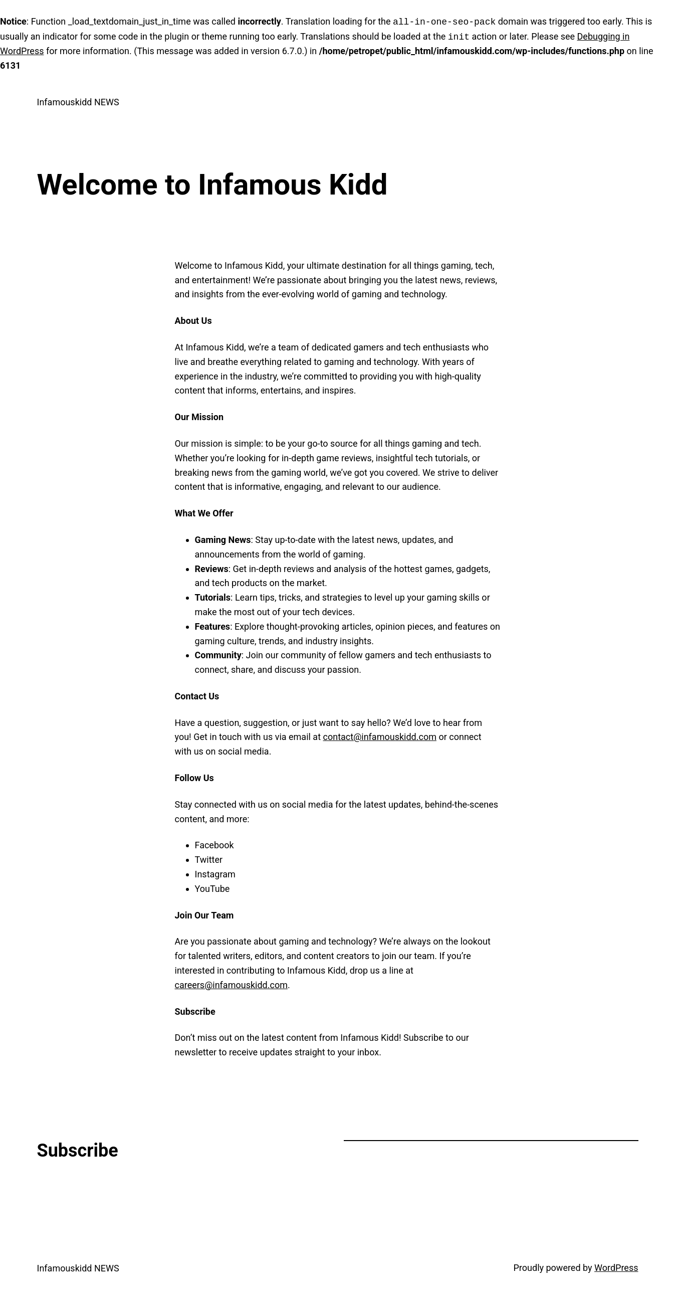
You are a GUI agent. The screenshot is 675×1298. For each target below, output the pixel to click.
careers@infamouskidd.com (231, 985)
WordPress (616, 1267)
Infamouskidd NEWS (78, 102)
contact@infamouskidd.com (379, 736)
